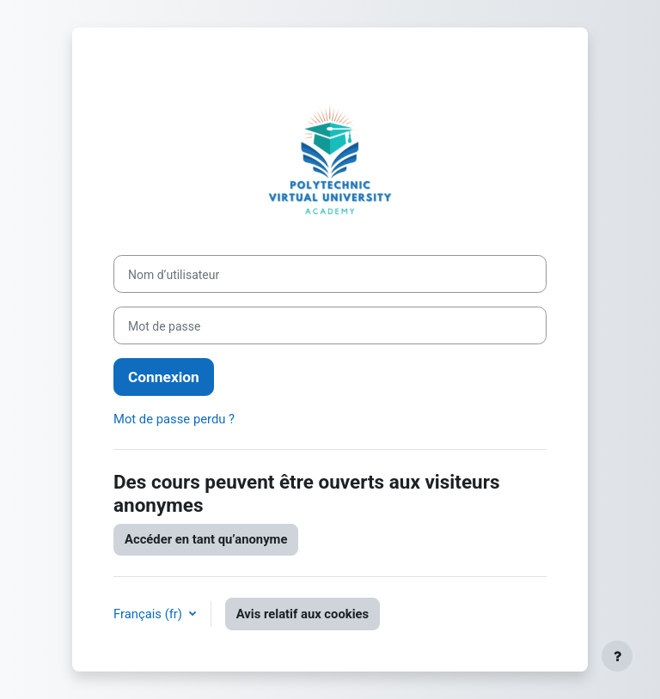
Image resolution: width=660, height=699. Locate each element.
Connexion (163, 377)
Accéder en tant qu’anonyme (206, 539)
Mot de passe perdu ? (174, 419)
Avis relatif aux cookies (303, 614)
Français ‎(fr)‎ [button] (149, 614)
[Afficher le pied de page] (617, 656)
